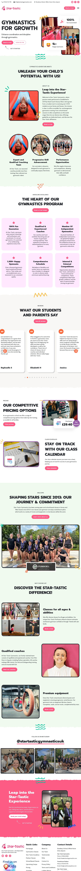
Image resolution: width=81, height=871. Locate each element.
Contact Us (45, 861)
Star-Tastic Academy (32, 855)
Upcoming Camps (31, 864)
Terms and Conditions (48, 867)
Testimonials (46, 855)
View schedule (51, 468)
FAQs (43, 858)
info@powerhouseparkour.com (68, 866)
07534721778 (64, 863)
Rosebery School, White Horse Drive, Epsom (47, 2)
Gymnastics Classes (32, 852)
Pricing (28, 867)
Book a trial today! (40, 210)
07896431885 (65, 856)
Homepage (29, 848)
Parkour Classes (31, 858)
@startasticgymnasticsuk (40, 741)
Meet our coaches (9, 669)
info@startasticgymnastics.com (22, 2)
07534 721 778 (6, 2)
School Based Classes (32, 861)
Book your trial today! (18, 816)
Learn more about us (40, 517)
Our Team (45, 852)
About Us (44, 848)
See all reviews (40, 321)
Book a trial (70, 8)
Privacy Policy (46, 864)
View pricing (9, 424)
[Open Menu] (78, 8)
